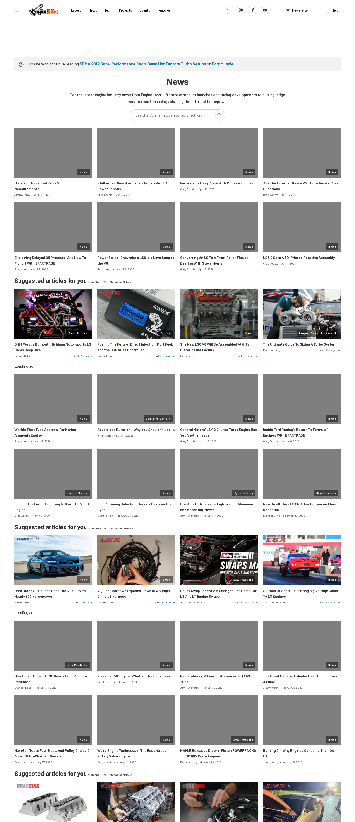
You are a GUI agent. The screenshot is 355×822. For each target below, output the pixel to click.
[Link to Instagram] (241, 10)
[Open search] (229, 10)
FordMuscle (222, 63)
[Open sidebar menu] (17, 10)
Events (144, 10)
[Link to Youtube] (265, 10)
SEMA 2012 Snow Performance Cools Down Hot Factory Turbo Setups (143, 63)
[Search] (219, 115)
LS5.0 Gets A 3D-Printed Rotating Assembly (299, 257)
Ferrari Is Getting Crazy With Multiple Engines (217, 183)
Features (164, 10)
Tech (108, 10)
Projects (125, 10)
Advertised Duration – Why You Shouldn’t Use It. (136, 429)
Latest (76, 10)
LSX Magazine (83, 355)
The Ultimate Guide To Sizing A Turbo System (299, 344)
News (92, 10)
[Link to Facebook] (253, 10)
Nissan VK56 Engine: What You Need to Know (133, 676)
